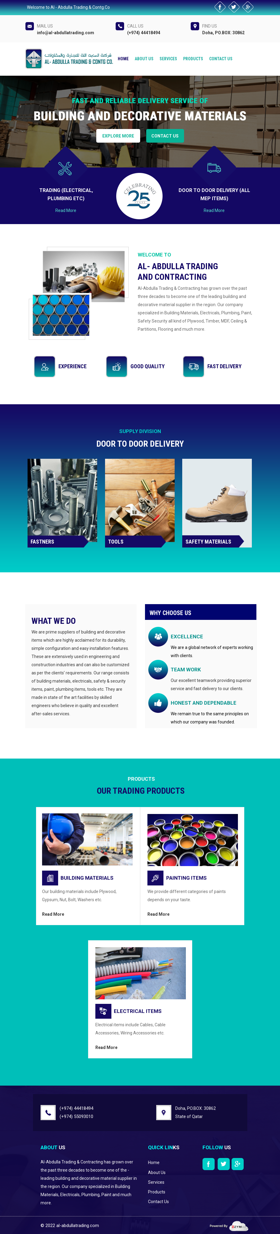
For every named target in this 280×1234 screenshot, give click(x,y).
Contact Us (220, 58)
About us (144, 58)
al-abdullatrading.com (77, 1225)
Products (193, 58)
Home (123, 58)
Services (168, 58)
